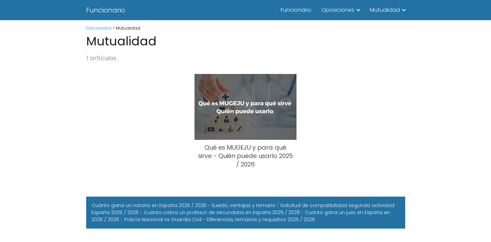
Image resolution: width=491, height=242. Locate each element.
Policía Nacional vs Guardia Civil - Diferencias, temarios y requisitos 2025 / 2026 (219, 219)
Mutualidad (385, 10)
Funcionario (105, 10)
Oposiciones (337, 10)
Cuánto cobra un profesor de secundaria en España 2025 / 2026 (222, 212)
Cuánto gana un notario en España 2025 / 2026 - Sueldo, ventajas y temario (183, 205)
